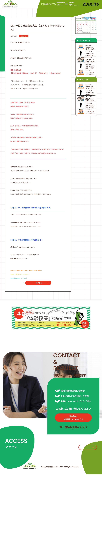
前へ (22, 292)
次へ (54, 292)
